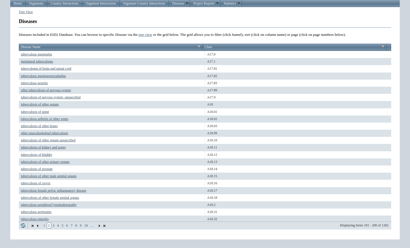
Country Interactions (64, 3)
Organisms (36, 3)
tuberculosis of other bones (39, 126)
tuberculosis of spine (35, 112)
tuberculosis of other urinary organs (45, 162)
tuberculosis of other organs (40, 104)
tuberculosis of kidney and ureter (43, 147)
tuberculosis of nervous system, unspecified (51, 97)
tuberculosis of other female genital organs (50, 198)
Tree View (26, 12)
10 (86, 226)
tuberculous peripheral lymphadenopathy (49, 205)
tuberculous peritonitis (36, 212)
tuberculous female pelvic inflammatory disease (53, 191)
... (92, 226)
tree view (145, 34)
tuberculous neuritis (34, 83)
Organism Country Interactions (144, 3)
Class (208, 47)
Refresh (23, 225)
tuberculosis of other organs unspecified (48, 140)
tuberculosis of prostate (37, 169)
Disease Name (30, 47)
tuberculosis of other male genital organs (48, 176)
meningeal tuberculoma (37, 61)
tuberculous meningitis (36, 54)
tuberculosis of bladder (36, 155)
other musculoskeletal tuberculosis (44, 133)
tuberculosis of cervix (35, 183)
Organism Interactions (100, 3)
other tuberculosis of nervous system (46, 90)
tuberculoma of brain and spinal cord (46, 69)
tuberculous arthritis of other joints (44, 119)
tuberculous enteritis (35, 219)
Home (18, 3)
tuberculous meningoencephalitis (43, 76)
